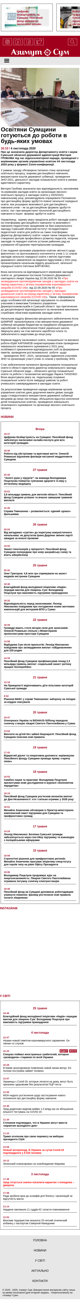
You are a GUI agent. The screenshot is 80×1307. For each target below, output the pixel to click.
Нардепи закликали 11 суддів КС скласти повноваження (36, 1209)
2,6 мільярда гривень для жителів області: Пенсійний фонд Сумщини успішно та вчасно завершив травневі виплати (38, 497)
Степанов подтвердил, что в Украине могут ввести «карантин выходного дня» (35, 1124)
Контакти (40, 1280)
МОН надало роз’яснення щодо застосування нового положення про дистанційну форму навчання (34, 1097)
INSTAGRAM (8, 908)
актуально (40, 1270)
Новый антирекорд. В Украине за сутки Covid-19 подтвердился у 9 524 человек (33, 1151)
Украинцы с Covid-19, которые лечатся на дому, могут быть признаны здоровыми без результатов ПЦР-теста (38, 1083)
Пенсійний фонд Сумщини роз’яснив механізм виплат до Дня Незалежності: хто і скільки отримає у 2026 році (38, 798)
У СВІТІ (5, 995)
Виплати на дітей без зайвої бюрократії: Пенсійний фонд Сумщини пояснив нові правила (40, 735)
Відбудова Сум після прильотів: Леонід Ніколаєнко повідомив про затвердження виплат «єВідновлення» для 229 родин (38, 647)
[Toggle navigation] (6, 61)
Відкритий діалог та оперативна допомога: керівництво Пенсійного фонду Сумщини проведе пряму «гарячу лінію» (39, 758)
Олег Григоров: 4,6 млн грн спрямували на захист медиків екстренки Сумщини (35, 575)
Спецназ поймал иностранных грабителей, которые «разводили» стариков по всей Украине (36, 1056)
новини (40, 1250)
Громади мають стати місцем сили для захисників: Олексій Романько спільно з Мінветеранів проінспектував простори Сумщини (36, 630)
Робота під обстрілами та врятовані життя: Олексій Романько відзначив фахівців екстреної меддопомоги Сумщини (38, 456)
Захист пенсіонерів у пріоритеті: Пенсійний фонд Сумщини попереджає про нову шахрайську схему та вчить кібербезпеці (37, 552)
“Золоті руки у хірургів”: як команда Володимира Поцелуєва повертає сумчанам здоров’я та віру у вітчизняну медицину (35, 481)
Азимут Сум (10, 1295)
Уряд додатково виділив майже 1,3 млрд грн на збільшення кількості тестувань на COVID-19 (38, 1110)
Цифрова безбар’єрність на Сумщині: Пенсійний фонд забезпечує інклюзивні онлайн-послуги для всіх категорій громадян (30, 21)
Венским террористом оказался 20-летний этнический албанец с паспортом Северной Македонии (35, 1222)
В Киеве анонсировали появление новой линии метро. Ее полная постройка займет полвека (37, 1069)
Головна (40, 1240)
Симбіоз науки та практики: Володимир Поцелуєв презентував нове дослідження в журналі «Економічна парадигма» (38, 782)
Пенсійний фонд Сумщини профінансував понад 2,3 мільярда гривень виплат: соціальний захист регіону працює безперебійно (37, 664)
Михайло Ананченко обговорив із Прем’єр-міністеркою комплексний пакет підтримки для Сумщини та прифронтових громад (38, 813)
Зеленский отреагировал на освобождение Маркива (34, 1163)
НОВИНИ (7, 416)
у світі (40, 1260)
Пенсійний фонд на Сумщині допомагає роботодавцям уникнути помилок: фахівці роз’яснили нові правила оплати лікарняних (38, 894)
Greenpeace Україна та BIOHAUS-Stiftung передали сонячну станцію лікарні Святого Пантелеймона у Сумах (39, 722)
